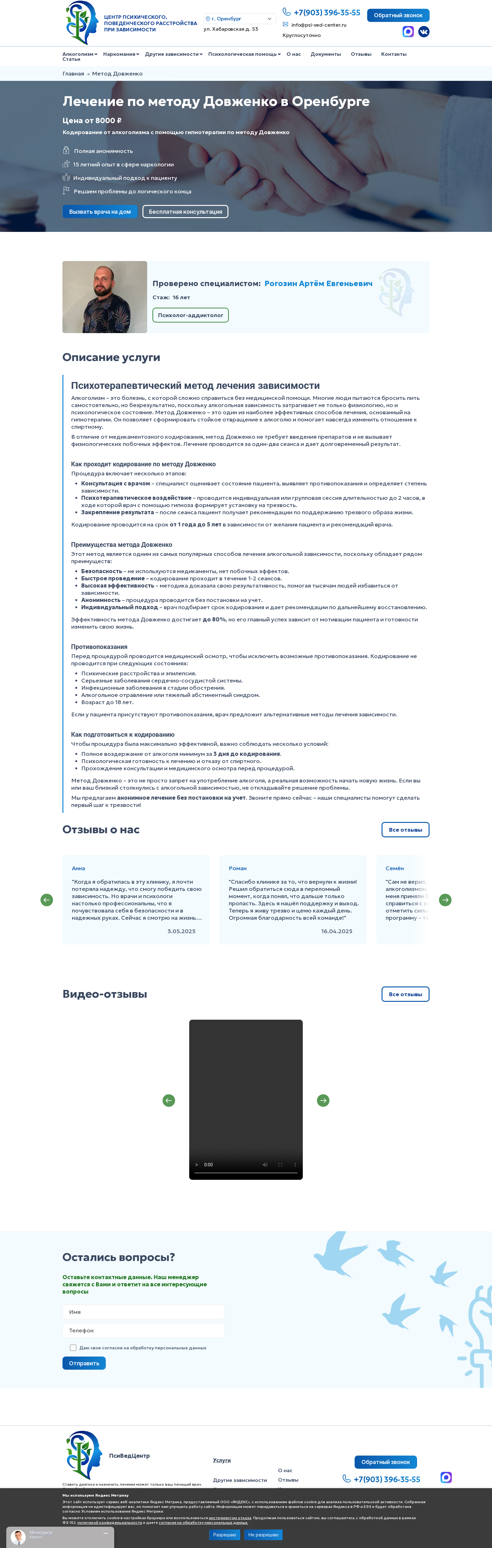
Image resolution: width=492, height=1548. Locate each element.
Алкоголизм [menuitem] (78, 53)
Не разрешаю (264, 1534)
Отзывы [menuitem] (361, 53)
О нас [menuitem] (293, 53)
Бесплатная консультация (185, 211)
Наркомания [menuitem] (119, 53)
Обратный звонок (398, 15)
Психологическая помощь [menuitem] (242, 53)
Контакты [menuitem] (394, 53)
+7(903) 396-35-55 (327, 13)
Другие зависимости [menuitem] (172, 53)
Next (445, 900)
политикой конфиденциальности (110, 1522)
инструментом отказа (230, 1517)
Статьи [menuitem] (71, 58)
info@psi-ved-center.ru (318, 25)
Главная (73, 73)
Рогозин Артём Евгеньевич (319, 283)
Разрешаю (224, 1534)
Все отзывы (405, 829)
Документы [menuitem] (326, 53)
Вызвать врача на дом (100, 211)
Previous (46, 900)
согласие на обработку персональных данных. (203, 1522)
